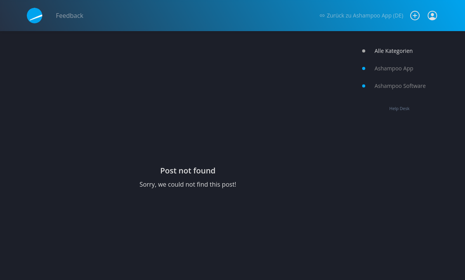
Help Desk (399, 108)
